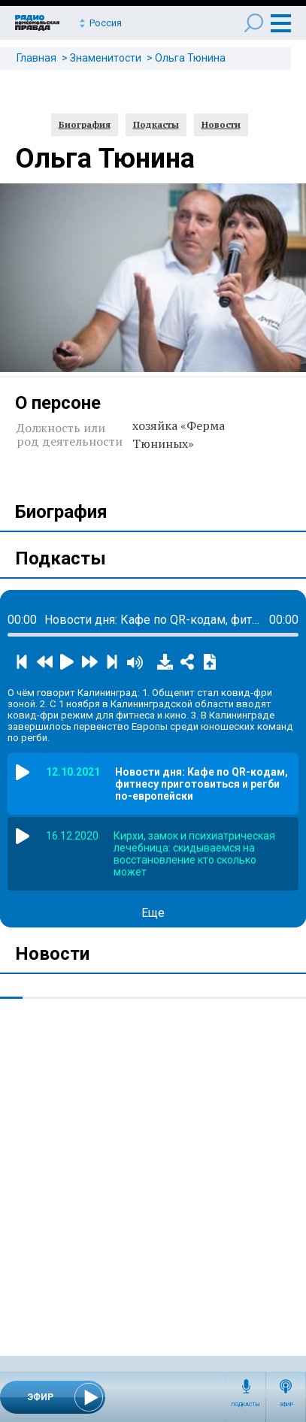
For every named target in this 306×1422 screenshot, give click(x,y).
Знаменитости (105, 58)
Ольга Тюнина (190, 58)
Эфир (286, 1405)
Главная (36, 58)
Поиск (253, 23)
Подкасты (246, 1405)
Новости (221, 124)
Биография (85, 124)
